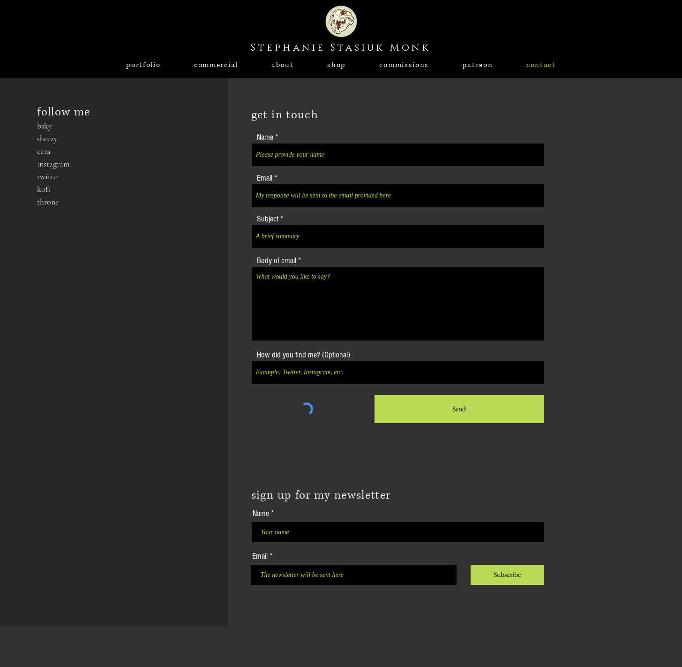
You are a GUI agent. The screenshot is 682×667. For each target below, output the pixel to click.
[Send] (459, 409)
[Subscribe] (507, 575)
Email (264, 178)
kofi (43, 189)
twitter (48, 176)
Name (265, 137)
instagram (53, 164)
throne (48, 202)
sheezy (47, 138)
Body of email (276, 261)
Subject (267, 219)
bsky (44, 126)
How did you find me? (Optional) (303, 355)
